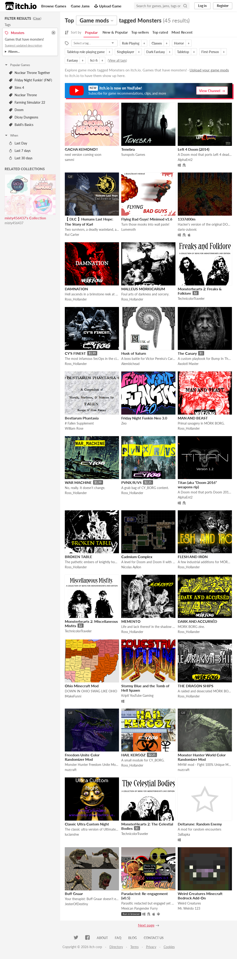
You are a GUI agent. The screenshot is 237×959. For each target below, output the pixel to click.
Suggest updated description (23, 45)
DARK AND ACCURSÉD (197, 621)
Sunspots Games (133, 155)
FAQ (118, 938)
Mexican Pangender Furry (139, 908)
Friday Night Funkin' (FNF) (30, 80)
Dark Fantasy (155, 52)
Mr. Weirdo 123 (189, 908)
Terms (134, 947)
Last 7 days (20, 151)
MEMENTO (130, 621)
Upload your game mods (209, 70)
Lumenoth (128, 229)
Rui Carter (72, 235)
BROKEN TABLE (78, 556)
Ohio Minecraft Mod (82, 686)
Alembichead (130, 364)
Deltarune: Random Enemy (200, 824)
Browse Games (53, 6)
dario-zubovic (187, 229)
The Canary (187, 353)
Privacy (151, 947)
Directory (116, 947)
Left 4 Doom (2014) (193, 149)
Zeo (124, 423)
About (102, 938)
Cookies (169, 947)
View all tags (117, 60)
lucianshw (72, 834)
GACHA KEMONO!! (81, 149)
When (11, 135)
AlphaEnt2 (185, 160)
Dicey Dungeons (23, 117)
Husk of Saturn (133, 353)
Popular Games (17, 65)
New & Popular (115, 32)
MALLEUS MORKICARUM (143, 289)
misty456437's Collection (25, 218)
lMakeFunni (73, 696)
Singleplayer (125, 52)
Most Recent (182, 32)
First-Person (210, 52)
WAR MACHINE (78, 482)
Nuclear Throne (23, 95)
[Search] (185, 5)
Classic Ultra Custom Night (87, 824)
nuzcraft (71, 770)
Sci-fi (93, 60)
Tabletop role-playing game (86, 52)
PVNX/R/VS (131, 482)
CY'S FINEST (75, 353)
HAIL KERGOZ (133, 755)
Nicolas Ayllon (131, 567)
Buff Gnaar (74, 893)
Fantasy (72, 60)
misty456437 (14, 223)
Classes (157, 43)
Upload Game (108, 6)
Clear (37, 18)
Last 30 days (20, 158)
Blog (132, 938)
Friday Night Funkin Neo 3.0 (144, 418)
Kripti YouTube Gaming (137, 695)
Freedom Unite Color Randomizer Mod (82, 757)
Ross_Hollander (76, 299)
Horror (179, 43)
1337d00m (186, 219)
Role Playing (130, 43)
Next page (146, 925)
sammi (69, 160)
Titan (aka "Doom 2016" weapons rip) (197, 484)
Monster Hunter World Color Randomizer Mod (202, 757)
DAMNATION (76, 289)
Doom (16, 110)
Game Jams (80, 6)
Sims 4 (16, 88)
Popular (91, 32)
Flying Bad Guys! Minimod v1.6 (146, 219)
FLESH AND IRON (193, 556)
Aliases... (14, 51)
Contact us (154, 938)
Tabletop (183, 52)
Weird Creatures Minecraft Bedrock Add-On (200, 895)
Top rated (160, 32)
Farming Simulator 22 (27, 102)
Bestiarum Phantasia (82, 418)
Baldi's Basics (21, 125)
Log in (202, 6)
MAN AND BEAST (193, 418)
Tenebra (128, 149)
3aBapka (184, 834)
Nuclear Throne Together (29, 73)
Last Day (18, 143)
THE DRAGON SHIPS (195, 686)
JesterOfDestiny (76, 904)
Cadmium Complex (136, 556)
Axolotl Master (188, 364)
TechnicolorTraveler (191, 298)
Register (222, 6)
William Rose (74, 428)
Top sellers (140, 32)
